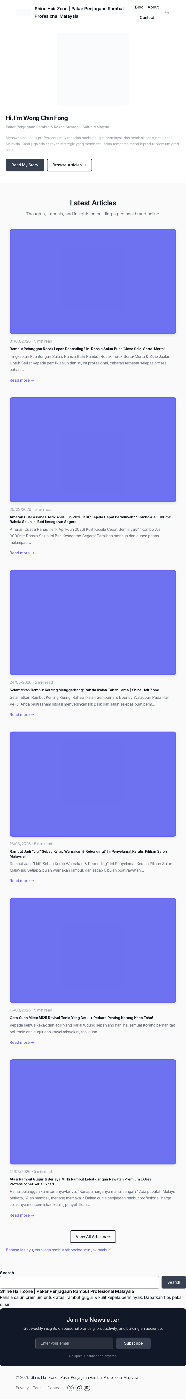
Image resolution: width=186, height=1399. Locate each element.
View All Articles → (93, 1236)
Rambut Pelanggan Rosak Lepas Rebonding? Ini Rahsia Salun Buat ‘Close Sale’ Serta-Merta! (87, 349)
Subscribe (133, 1343)
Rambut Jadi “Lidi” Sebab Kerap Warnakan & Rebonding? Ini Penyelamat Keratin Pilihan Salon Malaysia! (88, 853)
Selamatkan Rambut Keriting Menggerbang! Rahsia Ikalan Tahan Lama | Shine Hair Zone (84, 690)
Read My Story (25, 164)
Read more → (22, 380)
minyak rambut (97, 1249)
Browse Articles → (69, 164)
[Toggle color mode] (167, 12)
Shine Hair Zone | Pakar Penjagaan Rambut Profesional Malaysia (67, 1291)
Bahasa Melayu (19, 1249)
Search (7, 1272)
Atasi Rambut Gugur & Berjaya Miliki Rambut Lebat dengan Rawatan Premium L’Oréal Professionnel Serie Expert (81, 1181)
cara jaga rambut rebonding (58, 1249)
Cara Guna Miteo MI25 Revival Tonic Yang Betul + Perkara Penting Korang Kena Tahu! (81, 1018)
